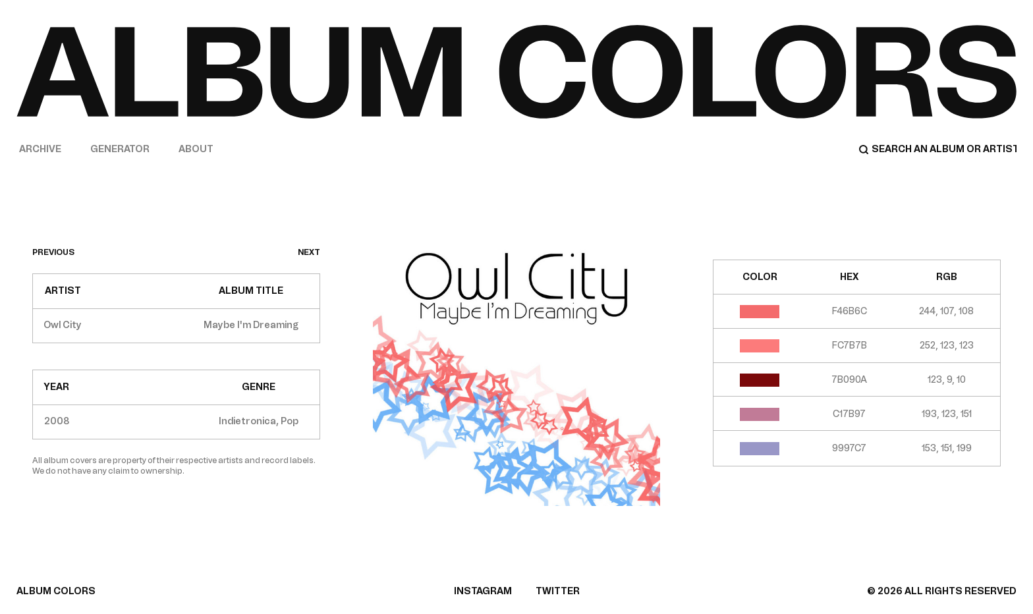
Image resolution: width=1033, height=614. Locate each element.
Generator (120, 149)
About (196, 149)
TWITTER (558, 591)
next (309, 252)
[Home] (516, 71)
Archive (40, 149)
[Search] (937, 149)
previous (53, 252)
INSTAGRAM (483, 591)
